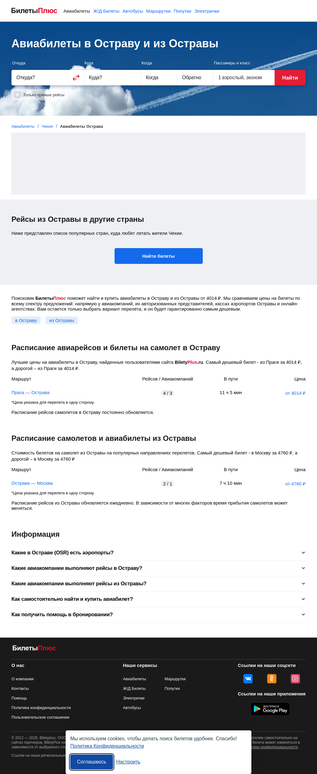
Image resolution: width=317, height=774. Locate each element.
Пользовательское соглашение (40, 717)
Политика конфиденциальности (41, 707)
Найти (290, 78)
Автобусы (133, 11)
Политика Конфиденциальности (107, 746)
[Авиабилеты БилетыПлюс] (34, 649)
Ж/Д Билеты (106, 11)
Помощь (19, 698)
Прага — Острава (30, 392)
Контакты (20, 688)
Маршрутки (158, 11)
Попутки (182, 11)
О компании (22, 679)
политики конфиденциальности (271, 747)
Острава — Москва (32, 483)
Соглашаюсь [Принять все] (91, 761)
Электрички (206, 11)
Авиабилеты (76, 11)
